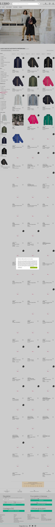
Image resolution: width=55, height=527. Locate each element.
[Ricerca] (38, 4)
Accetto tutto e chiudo (34, 267)
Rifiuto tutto (19, 267)
